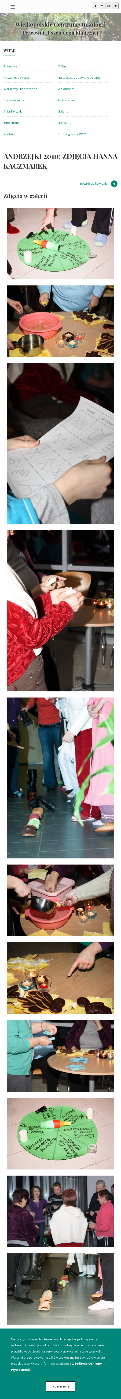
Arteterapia (66, 100)
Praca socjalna (14, 100)
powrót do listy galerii (98, 183)
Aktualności (12, 66)
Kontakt (9, 134)
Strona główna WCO (72, 134)
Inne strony (12, 123)
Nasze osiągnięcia (16, 77)
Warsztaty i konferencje (20, 89)
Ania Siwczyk (13, 111)
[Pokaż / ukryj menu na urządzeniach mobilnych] (13, 6)
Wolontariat (66, 89)
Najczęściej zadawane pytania (79, 77)
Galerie (63, 111)
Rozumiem (60, 1386)
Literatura (65, 123)
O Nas (62, 66)
